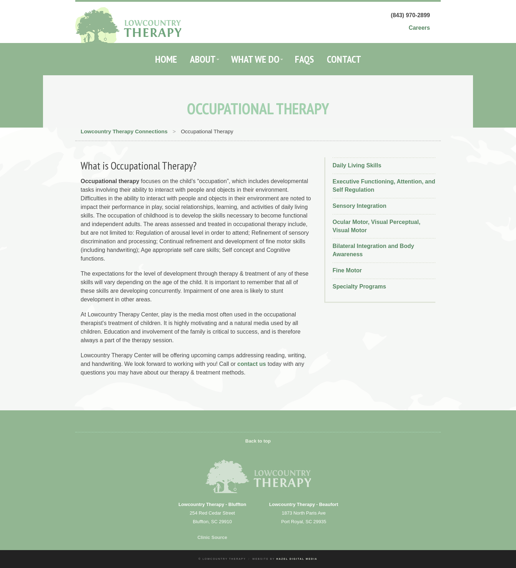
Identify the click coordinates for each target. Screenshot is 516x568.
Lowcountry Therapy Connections (124, 131)
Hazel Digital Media (296, 559)
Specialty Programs (359, 286)
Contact (344, 59)
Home (166, 59)
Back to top (258, 441)
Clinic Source (212, 537)
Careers (419, 28)
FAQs (304, 59)
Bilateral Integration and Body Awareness (373, 250)
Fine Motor (347, 270)
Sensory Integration (359, 206)
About (203, 59)
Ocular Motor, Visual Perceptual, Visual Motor (376, 226)
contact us (251, 364)
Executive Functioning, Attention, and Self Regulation (384, 185)
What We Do (255, 59)
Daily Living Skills (357, 165)
